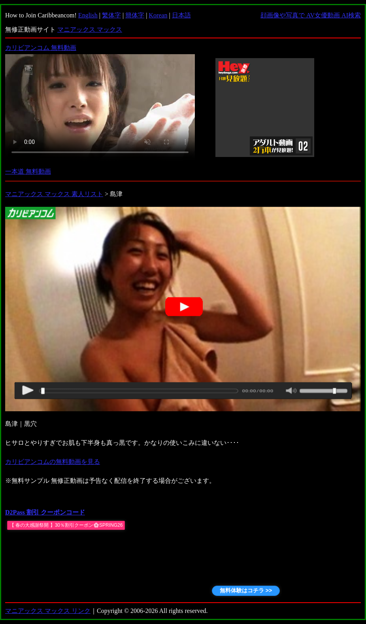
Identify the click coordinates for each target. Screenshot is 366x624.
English (88, 15)
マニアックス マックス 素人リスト (54, 194)
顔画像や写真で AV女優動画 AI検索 (310, 15)
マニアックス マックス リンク (48, 610)
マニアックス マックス (89, 29)
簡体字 (134, 15)
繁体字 (111, 15)
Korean (158, 15)
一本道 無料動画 (28, 171)
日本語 (181, 15)
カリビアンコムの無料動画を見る (52, 461)
